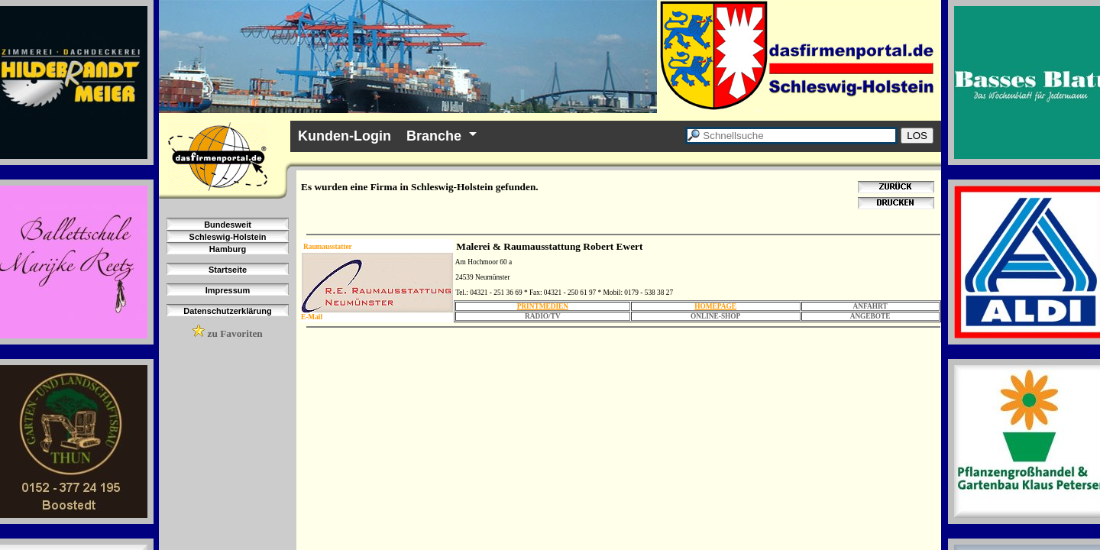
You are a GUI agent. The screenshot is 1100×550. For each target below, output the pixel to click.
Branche (433, 136)
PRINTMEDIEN (542, 306)
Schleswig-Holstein (228, 236)
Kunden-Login (344, 136)
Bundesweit (227, 224)
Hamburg (227, 249)
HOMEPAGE (715, 306)
